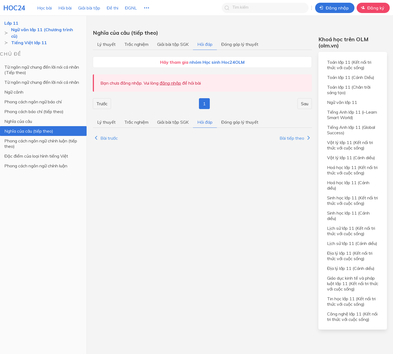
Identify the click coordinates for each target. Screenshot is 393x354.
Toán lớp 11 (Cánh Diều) (350, 77)
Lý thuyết (106, 44)
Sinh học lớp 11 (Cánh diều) (348, 215)
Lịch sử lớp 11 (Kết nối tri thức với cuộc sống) (351, 230)
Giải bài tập (89, 8)
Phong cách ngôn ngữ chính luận (35, 165)
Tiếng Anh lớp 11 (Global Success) (351, 130)
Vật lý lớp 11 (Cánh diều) (351, 157)
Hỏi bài (65, 8)
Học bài (44, 8)
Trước (101, 103)
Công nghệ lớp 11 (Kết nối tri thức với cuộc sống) (352, 316)
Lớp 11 (11, 23)
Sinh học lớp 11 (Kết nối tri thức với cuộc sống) (352, 200)
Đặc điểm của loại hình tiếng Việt (36, 156)
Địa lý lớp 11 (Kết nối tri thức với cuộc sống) (349, 255)
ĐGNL (131, 8)
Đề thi (112, 8)
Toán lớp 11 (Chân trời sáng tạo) (348, 89)
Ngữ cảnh (13, 92)
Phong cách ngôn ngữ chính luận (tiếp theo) (40, 143)
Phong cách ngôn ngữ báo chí (33, 101)
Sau (304, 103)
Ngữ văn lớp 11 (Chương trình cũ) (42, 33)
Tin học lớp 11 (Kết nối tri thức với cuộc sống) (351, 301)
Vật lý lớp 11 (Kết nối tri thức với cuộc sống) (350, 145)
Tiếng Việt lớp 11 (29, 42)
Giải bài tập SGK (173, 44)
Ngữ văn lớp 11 (342, 102)
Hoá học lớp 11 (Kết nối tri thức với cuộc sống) (352, 170)
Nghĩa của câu (18, 121)
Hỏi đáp (205, 44)
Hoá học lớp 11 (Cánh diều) (348, 185)
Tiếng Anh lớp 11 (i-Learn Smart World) (352, 114)
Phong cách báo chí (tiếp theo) (34, 111)
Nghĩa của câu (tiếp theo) (28, 131)
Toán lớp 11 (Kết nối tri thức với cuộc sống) (349, 64)
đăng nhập (170, 83)
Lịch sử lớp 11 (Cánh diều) (352, 243)
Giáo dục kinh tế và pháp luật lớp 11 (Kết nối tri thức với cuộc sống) (352, 283)
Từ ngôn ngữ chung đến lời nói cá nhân (41, 82)
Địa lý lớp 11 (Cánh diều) (351, 268)
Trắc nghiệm (136, 44)
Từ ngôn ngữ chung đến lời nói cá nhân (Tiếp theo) (41, 69)
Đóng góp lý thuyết (239, 44)
